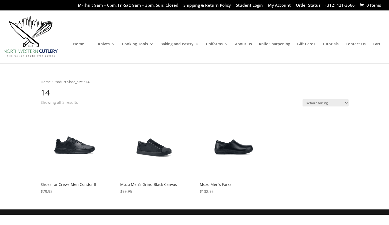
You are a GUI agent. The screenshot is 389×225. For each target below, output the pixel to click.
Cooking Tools (135, 44)
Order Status (308, 5)
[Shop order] (326, 102)
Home (78, 44)
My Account (279, 5)
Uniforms (214, 44)
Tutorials (330, 44)
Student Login (249, 5)
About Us (243, 44)
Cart (376, 44)
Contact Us (356, 44)
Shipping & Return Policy (207, 5)
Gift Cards (306, 44)
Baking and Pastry (177, 44)
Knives (104, 44)
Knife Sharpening (274, 44)
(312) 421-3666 (340, 5)
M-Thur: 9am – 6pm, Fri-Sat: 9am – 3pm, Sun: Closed (128, 5)
